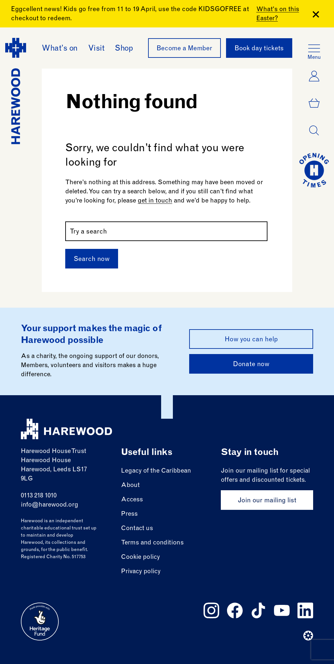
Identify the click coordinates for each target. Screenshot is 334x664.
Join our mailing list (267, 501)
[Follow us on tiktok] (258, 610)
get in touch (155, 201)
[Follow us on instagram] (211, 610)
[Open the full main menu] (314, 48)
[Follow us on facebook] (235, 610)
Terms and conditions (152, 543)
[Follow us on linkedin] (305, 610)
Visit (96, 49)
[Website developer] (308, 635)
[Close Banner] (316, 14)
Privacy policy (140, 572)
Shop (124, 49)
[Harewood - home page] (15, 91)
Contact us (137, 529)
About (130, 485)
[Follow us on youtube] (282, 610)
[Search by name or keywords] (166, 231)
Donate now (251, 365)
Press (129, 514)
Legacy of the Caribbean (156, 471)
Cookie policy (140, 557)
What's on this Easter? (277, 14)
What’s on (60, 49)
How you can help (251, 340)
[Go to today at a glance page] (314, 170)
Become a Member (184, 49)
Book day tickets (259, 49)
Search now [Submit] (92, 259)
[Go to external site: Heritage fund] (40, 621)
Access (132, 500)
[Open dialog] (314, 131)
